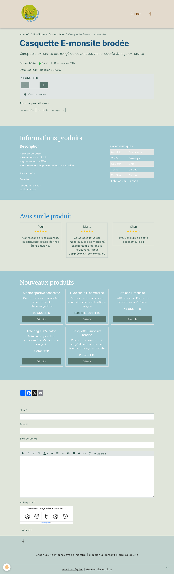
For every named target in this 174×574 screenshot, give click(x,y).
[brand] (31, 14)
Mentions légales (72, 569)
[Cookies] (7, 567)
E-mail (24, 424)
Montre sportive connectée (41, 293)
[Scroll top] (167, 567)
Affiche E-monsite (132, 293)
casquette (58, 110)
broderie (43, 110)
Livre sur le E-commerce (87, 293)
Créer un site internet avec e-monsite (61, 554)
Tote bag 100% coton (41, 331)
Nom (22, 410)
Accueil (24, 34)
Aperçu (100, 453)
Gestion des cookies (99, 569)
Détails (41, 319)
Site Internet (28, 438)
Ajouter (27, 530)
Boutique (39, 34)
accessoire (27, 110)
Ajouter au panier (34, 94)
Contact (135, 14)
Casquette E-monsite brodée (87, 333)
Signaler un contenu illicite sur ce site (113, 554)
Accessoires (56, 34)
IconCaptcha (46, 523)
